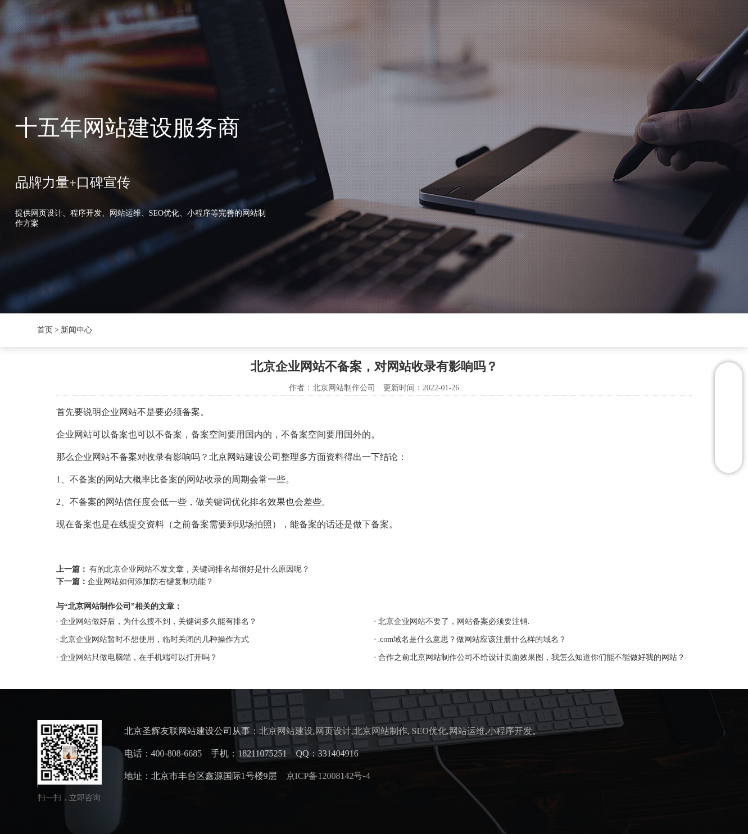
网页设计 (333, 731)
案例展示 (429, 33)
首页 (152, 33)
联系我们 (497, 33)
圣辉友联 (210, 33)
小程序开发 (509, 731)
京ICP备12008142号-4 (328, 776)
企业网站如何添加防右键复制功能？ (151, 581)
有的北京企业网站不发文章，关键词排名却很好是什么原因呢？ (199, 569)
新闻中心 (278, 33)
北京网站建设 (286, 731)
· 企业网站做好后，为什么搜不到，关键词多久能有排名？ (156, 621)
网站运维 (467, 731)
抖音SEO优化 (353, 33)
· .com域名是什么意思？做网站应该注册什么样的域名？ (470, 639)
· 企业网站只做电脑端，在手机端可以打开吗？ (136, 657)
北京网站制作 (380, 731)
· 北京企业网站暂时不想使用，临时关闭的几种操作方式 (152, 639)
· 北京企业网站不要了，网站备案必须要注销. (452, 621)
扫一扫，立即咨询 (69, 798)
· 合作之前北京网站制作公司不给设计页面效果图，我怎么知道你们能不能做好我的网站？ (529, 657)
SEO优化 (429, 731)
